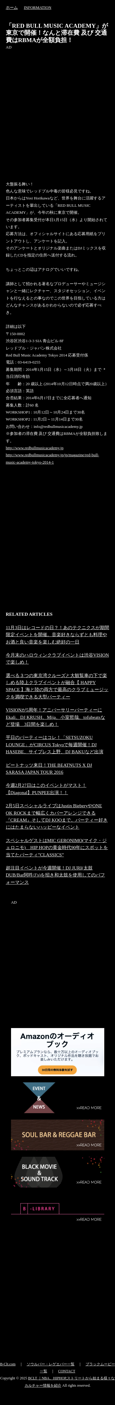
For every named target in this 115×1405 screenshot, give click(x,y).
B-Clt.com (7, 1364)
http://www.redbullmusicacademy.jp (34, 448)
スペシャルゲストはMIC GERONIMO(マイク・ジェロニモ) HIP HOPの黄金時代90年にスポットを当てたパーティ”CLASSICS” (57, 847)
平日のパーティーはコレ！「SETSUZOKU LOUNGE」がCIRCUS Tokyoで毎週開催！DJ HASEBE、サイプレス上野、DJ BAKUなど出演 (54, 744)
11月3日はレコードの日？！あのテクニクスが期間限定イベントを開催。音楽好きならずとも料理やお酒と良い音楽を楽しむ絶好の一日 (57, 634)
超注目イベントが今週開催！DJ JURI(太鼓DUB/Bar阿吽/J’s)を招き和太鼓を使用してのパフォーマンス (55, 875)
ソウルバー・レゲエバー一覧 (51, 1364)
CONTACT (66, 1371)
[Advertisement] (57, 108)
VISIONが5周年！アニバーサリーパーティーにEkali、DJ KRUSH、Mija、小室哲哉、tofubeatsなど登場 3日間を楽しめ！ (55, 717)
